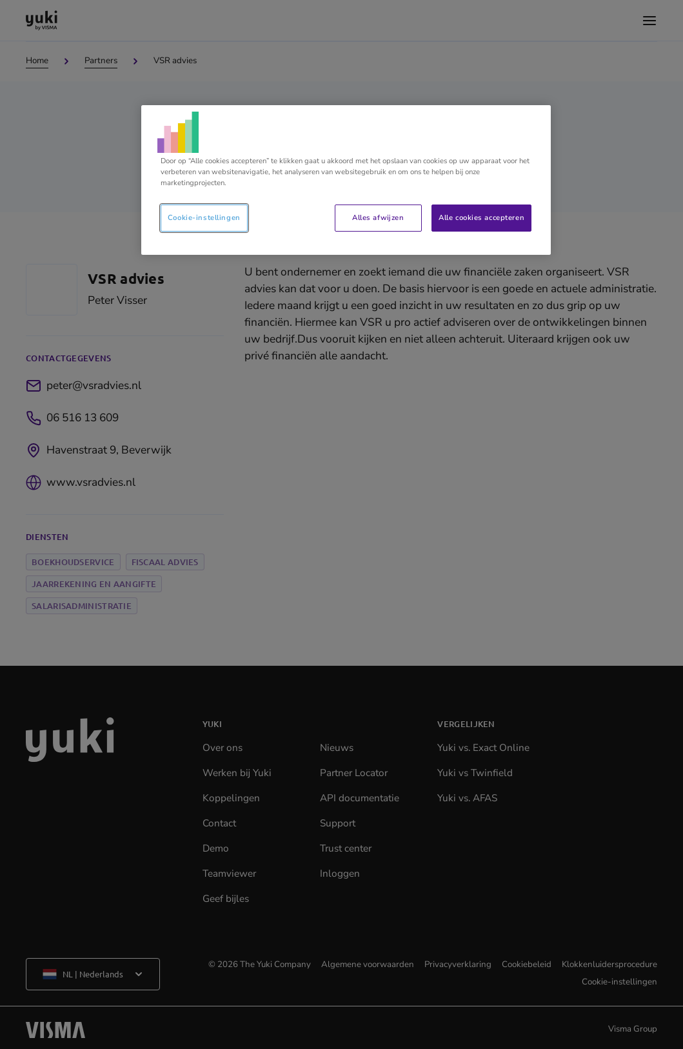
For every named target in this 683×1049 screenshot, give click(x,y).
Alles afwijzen (378, 217)
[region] (346, 180)
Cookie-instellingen (204, 217)
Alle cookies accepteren (481, 217)
